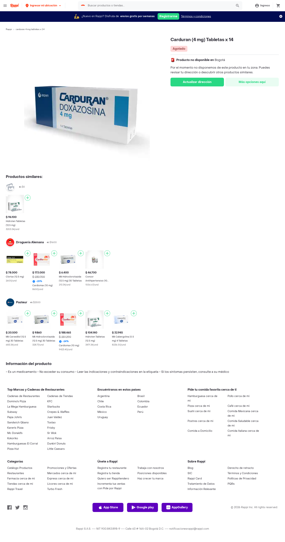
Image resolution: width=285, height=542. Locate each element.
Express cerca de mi (60, 478)
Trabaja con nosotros (150, 468)
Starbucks (53, 406)
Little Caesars (56, 449)
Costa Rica (104, 406)
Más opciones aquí (252, 82)
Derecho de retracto (241, 468)
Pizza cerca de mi (199, 406)
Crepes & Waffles (58, 412)
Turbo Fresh (54, 489)
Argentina (103, 396)
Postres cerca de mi (200, 421)
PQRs (231, 484)
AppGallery (177, 507)
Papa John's (14, 417)
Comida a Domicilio (200, 431)
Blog (190, 468)
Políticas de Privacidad (242, 478)
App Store (108, 507)
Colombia (143, 401)
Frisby (51, 428)
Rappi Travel (15, 489)
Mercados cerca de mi (61, 473)
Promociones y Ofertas (62, 468)
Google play (142, 507)
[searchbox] (159, 5)
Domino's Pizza (16, 401)
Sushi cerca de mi (199, 411)
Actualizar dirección (197, 82)
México (102, 412)
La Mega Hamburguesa (21, 406)
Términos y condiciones (196, 16)
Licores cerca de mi (60, 484)
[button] (43, 5)
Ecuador (142, 406)
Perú (140, 412)
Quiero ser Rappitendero (113, 478)
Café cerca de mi (239, 406)
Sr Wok (51, 433)
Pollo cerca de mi (239, 396)
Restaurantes (15, 473)
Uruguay (102, 417)
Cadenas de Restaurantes (23, 396)
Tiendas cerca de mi (20, 484)
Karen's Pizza (15, 428)
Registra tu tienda (108, 473)
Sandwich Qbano (18, 422)
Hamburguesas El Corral (22, 443)
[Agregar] (28, 198)
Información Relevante (202, 489)
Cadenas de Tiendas (60, 396)
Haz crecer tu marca (150, 478)
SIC (190, 473)
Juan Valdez (54, 417)
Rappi (9, 29)
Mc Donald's (15, 433)
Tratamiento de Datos (201, 484)
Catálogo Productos (19, 468)
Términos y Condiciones (243, 473)
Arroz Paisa (54, 438)
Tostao (51, 422)
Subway (12, 412)
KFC (49, 401)
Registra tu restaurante (112, 468)
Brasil (140, 396)
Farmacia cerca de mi (21, 478)
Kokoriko (12, 438)
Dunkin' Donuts (56, 443)
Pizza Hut (13, 449)
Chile (100, 401)
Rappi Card (195, 478)
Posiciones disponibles (152, 473)
